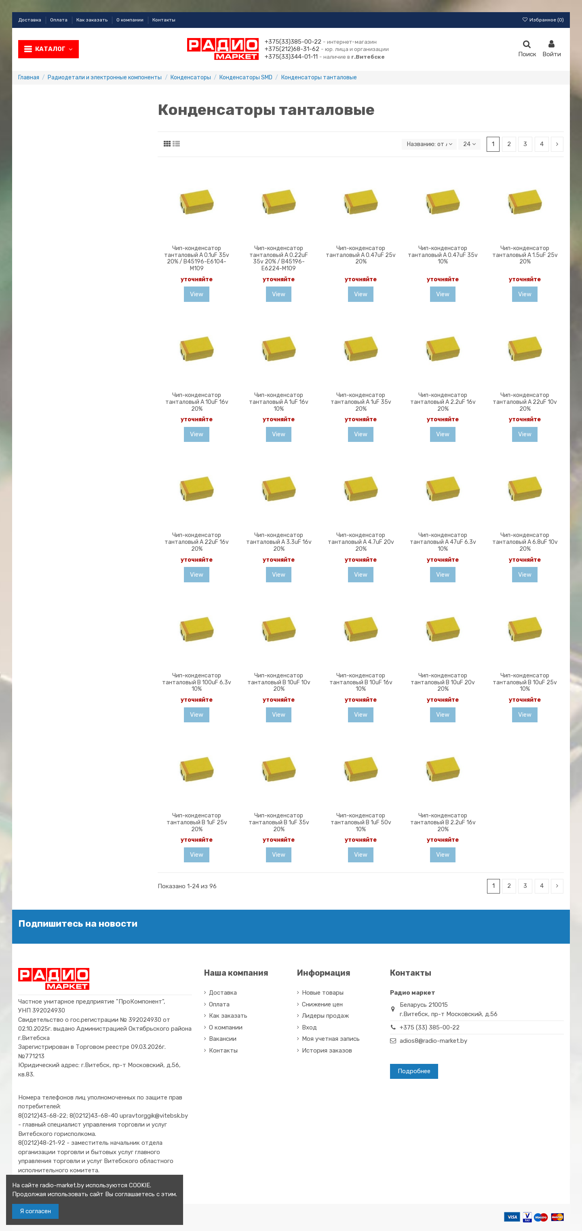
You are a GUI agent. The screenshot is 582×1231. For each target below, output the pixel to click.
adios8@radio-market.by (433, 1041)
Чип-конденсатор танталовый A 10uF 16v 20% (196, 402)
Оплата (59, 20)
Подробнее (414, 1071)
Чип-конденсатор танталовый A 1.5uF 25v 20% (525, 255)
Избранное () (543, 20)
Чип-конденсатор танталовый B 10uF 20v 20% (443, 682)
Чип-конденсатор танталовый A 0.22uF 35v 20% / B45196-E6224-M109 (278, 258)
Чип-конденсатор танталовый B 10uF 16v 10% (360, 682)
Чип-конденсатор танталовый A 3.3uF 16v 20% (279, 542)
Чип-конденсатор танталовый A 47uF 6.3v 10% (443, 542)
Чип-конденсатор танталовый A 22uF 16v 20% (196, 542)
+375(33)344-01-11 (291, 56)
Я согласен (35, 1211)
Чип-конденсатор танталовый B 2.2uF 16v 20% (443, 822)
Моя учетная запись (331, 1039)
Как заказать (92, 20)
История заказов (327, 1050)
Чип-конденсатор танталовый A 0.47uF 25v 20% (361, 255)
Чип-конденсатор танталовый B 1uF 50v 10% (361, 822)
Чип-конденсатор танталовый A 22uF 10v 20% (525, 402)
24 (469, 144)
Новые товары (323, 993)
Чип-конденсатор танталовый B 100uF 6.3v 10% (196, 682)
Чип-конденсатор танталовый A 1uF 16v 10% (278, 402)
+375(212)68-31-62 (292, 49)
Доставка (30, 20)
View (196, 294)
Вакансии (222, 1039)
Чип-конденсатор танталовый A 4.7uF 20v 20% (361, 542)
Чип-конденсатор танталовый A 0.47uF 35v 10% (443, 255)
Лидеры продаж (325, 1016)
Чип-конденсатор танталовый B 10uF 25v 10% (525, 682)
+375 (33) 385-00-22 (430, 1027)
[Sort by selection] (428, 144)
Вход (309, 1027)
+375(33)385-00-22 (293, 41)
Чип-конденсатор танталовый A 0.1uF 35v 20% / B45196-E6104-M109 (196, 258)
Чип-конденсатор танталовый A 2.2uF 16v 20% (443, 402)
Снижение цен (322, 1004)
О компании (130, 20)
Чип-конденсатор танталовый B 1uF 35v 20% (279, 822)
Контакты (163, 20)
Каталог (54, 49)
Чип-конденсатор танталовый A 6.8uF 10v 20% (525, 542)
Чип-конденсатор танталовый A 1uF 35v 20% (361, 402)
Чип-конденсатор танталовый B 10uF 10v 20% (278, 682)
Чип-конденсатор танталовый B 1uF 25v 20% (197, 822)
